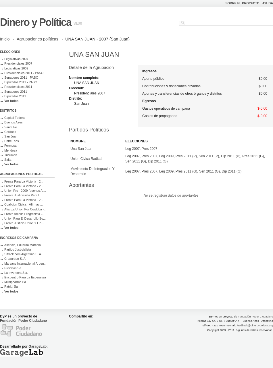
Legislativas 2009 (16, 68)
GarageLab (37, 346)
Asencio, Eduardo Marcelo (22, 245)
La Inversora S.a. (16, 272)
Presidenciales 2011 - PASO (23, 73)
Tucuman (10, 155)
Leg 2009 (166, 156)
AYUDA (267, 3)
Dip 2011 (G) (158, 161)
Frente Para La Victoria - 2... (23, 181)
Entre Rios (11, 141)
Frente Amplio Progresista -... (24, 214)
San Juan (11, 136)
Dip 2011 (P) (230, 156)
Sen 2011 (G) (135, 161)
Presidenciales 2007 (18, 63)
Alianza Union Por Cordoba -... (25, 209)
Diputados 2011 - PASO (20, 82)
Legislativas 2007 (16, 59)
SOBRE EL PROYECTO (242, 3)
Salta (7, 159)
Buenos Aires (13, 122)
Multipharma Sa (15, 282)
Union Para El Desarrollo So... (25, 218)
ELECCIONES (10, 51)
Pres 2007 (149, 149)
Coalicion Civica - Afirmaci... (23, 204)
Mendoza (10, 150)
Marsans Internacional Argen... (25, 263)
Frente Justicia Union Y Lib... (24, 223)
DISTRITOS (8, 110)
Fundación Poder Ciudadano (23, 321)
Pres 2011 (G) (253, 156)
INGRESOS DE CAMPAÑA (19, 237)
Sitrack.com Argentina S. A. (23, 254)
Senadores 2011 (15, 91)
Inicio (5, 39)
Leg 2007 (132, 149)
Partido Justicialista (17, 249)
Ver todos (11, 100)
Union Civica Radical (86, 159)
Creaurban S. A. (15, 258)
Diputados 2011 (15, 96)
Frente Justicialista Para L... (23, 195)
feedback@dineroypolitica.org (255, 325)
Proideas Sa (12, 268)
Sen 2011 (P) (209, 156)
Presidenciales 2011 (18, 86)
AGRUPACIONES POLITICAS (21, 174)
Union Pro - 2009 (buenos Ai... (25, 190)
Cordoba (10, 131)
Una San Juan (81, 149)
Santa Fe (10, 127)
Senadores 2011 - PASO (21, 77)
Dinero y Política (35, 22)
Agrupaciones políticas (37, 39)
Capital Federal (14, 117)
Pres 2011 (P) (186, 156)
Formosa (10, 145)
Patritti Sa (11, 286)
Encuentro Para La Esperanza (25, 277)
